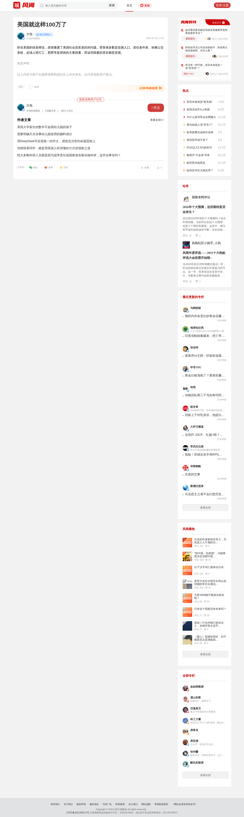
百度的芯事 (192, 474)
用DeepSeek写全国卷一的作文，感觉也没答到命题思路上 (56, 141)
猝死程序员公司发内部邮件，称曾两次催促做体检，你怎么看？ (206, 49)
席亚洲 (194, 741)
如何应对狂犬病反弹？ (200, 170)
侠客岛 (194, 730)
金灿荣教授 (197, 686)
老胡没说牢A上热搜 (198, 109)
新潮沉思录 (197, 486)
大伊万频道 (197, 426)
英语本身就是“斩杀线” (199, 101)
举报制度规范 (161, 804)
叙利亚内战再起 (196, 162)
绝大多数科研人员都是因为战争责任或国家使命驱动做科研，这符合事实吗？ (69, 155)
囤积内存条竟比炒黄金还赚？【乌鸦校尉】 (205, 316)
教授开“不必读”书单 (198, 155)
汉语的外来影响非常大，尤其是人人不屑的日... (210, 541)
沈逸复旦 (195, 708)
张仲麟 (194, 751)
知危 (193, 387)
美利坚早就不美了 (197, 139)
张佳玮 (194, 347)
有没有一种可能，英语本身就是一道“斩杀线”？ (203, 66)
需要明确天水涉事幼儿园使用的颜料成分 (44, 134)
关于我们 (68, 804)
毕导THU (195, 367)
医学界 (194, 407)
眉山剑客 (195, 697)
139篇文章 (50, 110)
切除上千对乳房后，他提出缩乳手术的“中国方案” (205, 415)
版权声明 (81, 804)
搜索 (112, 5)
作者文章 (24, 120)
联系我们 (55, 804)
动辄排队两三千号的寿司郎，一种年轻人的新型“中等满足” (205, 395)
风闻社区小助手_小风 (206, 243)
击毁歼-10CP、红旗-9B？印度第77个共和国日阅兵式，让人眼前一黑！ (205, 434)
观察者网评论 (201, 197)
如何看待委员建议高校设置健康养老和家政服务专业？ (206, 31)
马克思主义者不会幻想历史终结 (205, 494)
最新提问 (190, 38)
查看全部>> (157, 119)
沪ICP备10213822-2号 (77, 812)
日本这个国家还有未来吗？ (210, 608)
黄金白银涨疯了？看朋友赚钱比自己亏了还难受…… (205, 375)
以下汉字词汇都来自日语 (209, 567)
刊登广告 (107, 804)
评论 (187, 235)
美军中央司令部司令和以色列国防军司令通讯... (210, 582)
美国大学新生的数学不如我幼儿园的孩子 (44, 127)
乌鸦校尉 (195, 308)
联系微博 (120, 804)
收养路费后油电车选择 (200, 132)
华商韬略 (195, 466)
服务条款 (94, 804)
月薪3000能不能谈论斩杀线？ (209, 596)
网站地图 (146, 804)
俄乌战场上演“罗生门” (199, 124)
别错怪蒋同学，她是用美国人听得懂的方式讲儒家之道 (53, 148)
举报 (36, 87)
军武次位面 (197, 446)
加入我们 (133, 804)
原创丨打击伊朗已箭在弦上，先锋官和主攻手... (209, 624)
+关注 (155, 108)
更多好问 (216, 23)
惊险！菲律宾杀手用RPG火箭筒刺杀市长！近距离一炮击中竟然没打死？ (205, 454)
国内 (21, 86)
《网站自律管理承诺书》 (184, 804)
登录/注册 (222, 5)
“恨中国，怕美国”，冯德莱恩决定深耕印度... (209, 555)
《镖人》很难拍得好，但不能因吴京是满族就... (210, 638)
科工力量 (195, 719)
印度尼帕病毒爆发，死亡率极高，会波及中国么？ (205, 335)
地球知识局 (197, 327)
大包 (29, 34)
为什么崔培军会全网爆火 (201, 117)
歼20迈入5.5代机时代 (199, 147)
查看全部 (205, 507)
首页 (129, 5)
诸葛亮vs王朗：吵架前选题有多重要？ (205, 355)
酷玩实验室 (197, 762)
